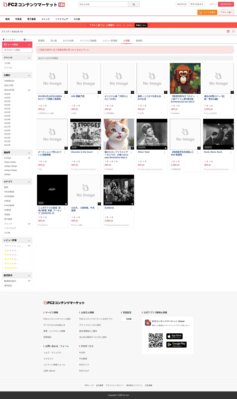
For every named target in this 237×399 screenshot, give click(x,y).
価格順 (139, 40)
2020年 (7, 116)
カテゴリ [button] (17, 181)
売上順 (53, 40)
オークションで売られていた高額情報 (49, 153)
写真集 (18, 19)
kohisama (176, 113)
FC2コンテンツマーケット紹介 (57, 319)
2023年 (7, 105)
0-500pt (17, 158)
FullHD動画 (9, 205)
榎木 (74, 113)
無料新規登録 (226, 4)
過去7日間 (8, 85)
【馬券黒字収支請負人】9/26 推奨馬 (182, 153)
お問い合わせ (49, 371)
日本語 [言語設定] (128, 319)
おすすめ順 (68, 40)
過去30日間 (17, 90)
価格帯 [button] (17, 152)
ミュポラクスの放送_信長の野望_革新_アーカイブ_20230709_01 (50, 210)
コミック (45, 19)
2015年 (7, 134)
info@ (142, 113)
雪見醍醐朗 (110, 113)
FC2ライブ (84, 365)
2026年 (7, 94)
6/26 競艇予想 (77, 96)
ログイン (212, 4)
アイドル (8, 68)
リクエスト (48, 358)
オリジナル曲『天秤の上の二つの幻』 (116, 97)
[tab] (137, 41)
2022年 (7, 108)
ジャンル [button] (17, 57)
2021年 (7, 112)
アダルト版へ (226, 12)
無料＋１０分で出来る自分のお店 (149, 97)
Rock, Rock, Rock (213, 152)
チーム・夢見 (77, 225)
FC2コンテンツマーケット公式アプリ (96, 319)
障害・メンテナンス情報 (54, 331)
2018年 (7, 123)
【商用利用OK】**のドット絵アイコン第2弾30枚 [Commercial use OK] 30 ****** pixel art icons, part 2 (183, 99)
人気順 (126, 40)
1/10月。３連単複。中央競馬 (82, 209)
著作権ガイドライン (134, 385)
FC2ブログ (84, 371)
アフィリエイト (196, 4)
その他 (77, 19)
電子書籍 (31, 19)
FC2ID (82, 352)
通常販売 (8, 285)
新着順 (41, 40)
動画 (7, 19)
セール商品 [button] (17, 44)
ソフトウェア (61, 19)
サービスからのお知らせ (54, 325)
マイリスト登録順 (88, 40)
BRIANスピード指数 (47, 113)
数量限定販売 (17, 281)
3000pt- (7, 174)
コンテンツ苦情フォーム (54, 365)
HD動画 (7, 210)
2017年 (7, 127)
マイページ (181, 4)
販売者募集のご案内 (88, 331)
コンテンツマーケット (37, 4)
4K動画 (7, 201)
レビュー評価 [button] (17, 240)
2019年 (7, 119)
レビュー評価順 (109, 40)
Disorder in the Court (82, 152)
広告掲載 (148, 385)
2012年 (7, 145)
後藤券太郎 (176, 169)
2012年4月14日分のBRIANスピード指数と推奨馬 (50, 97)
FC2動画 (83, 358)
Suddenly (109, 208)
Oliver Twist (143, 152)
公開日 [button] (17, 75)
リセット (28, 39)
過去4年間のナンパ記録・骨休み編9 (214, 97)
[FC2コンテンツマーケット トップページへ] (64, 303)
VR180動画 (9, 192)
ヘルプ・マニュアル (52, 352)
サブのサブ (44, 225)
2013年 (7, 141)
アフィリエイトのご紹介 (90, 325)
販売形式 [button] (17, 275)
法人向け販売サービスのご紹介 (93, 337)
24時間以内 (9, 81)
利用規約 (47, 337)
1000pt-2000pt (10, 166)
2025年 (7, 98)
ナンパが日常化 (211, 113)
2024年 (7, 101)
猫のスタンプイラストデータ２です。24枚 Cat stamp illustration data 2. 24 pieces (116, 155)
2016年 (7, 130)
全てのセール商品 (12, 50)
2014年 (7, 138)
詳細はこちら (141, 25)
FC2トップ (89, 385)
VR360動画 (9, 196)
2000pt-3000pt (10, 170)
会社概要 (99, 385)
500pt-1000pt (10, 162)
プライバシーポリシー (115, 385)
